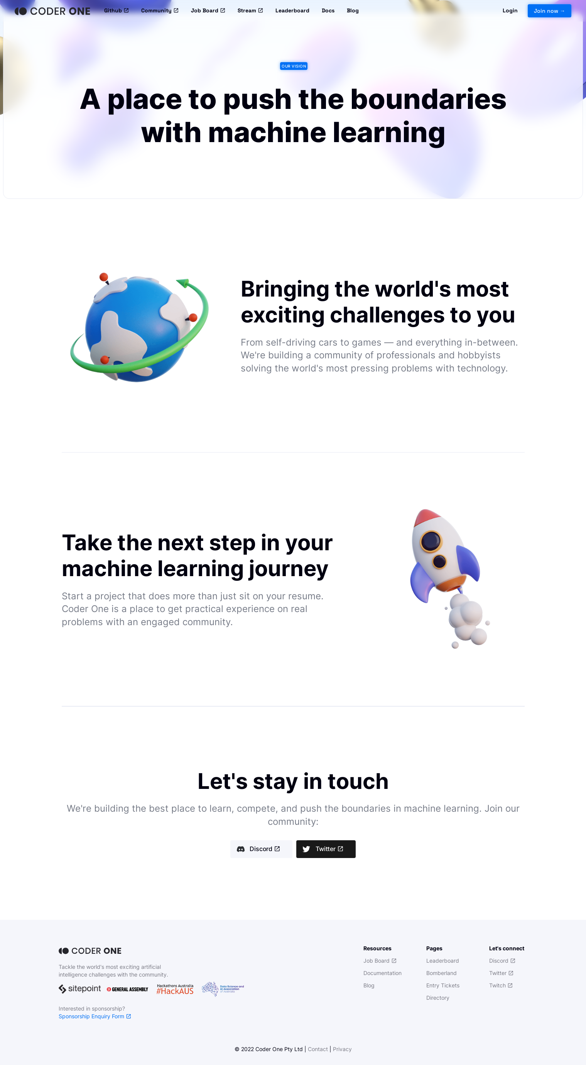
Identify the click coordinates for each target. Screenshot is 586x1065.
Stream (250, 11)
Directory (437, 997)
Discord (265, 849)
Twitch (501, 985)
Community (160, 11)
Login (510, 10)
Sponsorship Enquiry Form (95, 1016)
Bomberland (441, 973)
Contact (318, 1049)
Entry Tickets (442, 985)
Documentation (382, 973)
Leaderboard (292, 10)
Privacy (342, 1049)
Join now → (549, 10)
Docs (328, 10)
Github (116, 11)
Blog (353, 10)
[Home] (53, 11)
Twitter (329, 849)
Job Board (208, 11)
